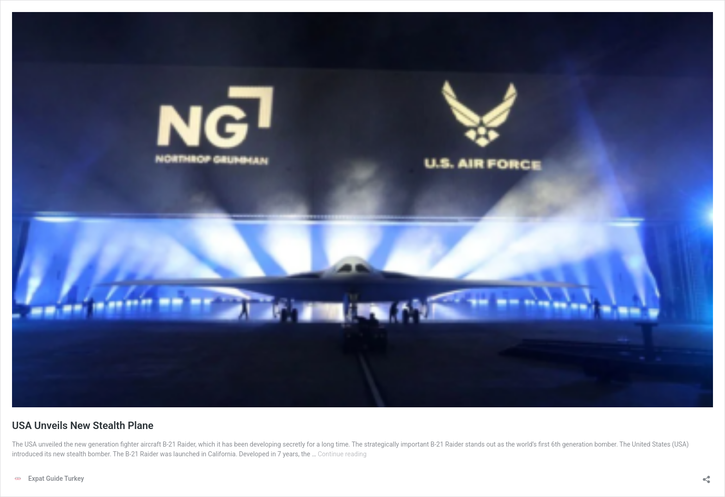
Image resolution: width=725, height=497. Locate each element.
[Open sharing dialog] (706, 476)
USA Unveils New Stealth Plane (83, 425)
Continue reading (342, 454)
